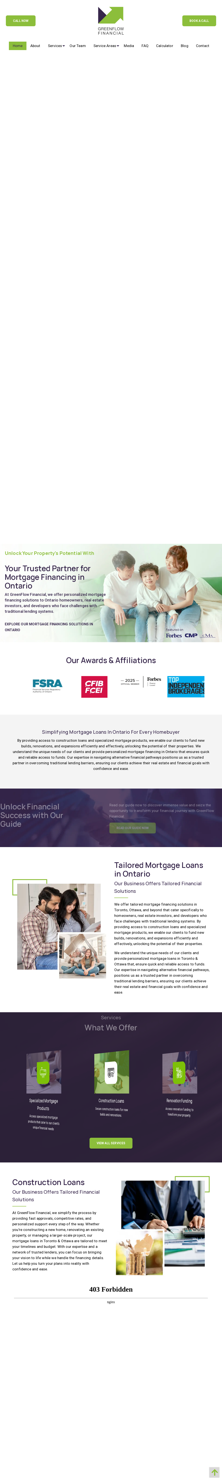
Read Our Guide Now (141, 825)
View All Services (111, 1140)
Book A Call (199, 21)
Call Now (20, 21)
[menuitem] (17, 46)
